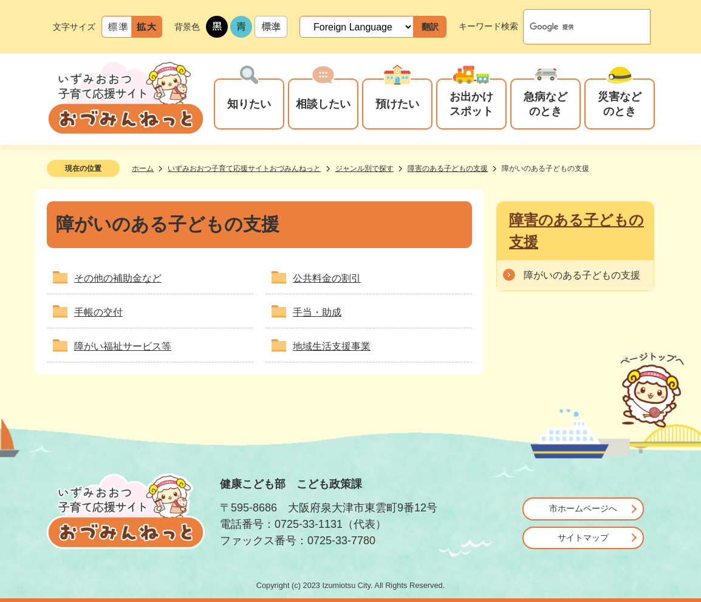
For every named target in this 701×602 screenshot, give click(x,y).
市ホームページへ (583, 508)
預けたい (397, 103)
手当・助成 (317, 312)
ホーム (143, 168)
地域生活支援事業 (332, 346)
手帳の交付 (98, 312)
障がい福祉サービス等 (122, 346)
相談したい (323, 103)
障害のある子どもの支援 (448, 168)
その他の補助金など (118, 278)
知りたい (249, 103)
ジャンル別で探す (364, 168)
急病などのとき (545, 103)
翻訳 (430, 27)
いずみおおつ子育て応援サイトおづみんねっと (244, 168)
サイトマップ (583, 537)
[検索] (574, 26)
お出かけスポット (471, 103)
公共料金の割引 (327, 278)
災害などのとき (619, 103)
